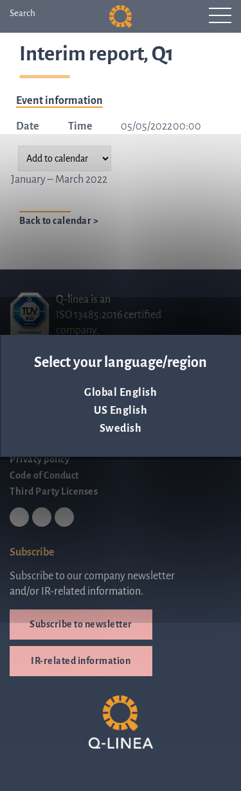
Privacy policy (39, 459)
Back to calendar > (58, 221)
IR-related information (80, 661)
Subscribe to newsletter (81, 624)
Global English (120, 392)
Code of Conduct (44, 475)
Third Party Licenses (54, 491)
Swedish (121, 428)
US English (120, 410)
